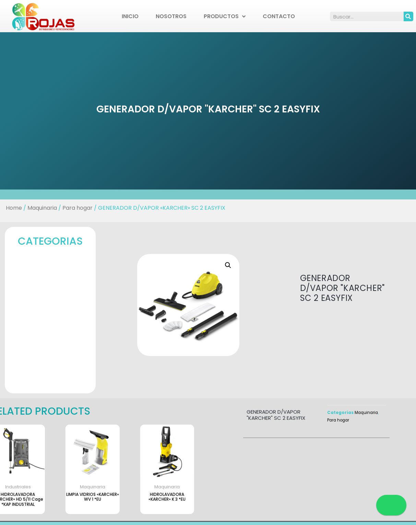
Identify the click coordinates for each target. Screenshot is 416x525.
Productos (225, 16)
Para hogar (74, 208)
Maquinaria (38, 208)
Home (9, 208)
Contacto (279, 16)
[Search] (408, 16)
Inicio (130, 16)
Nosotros (171, 16)
